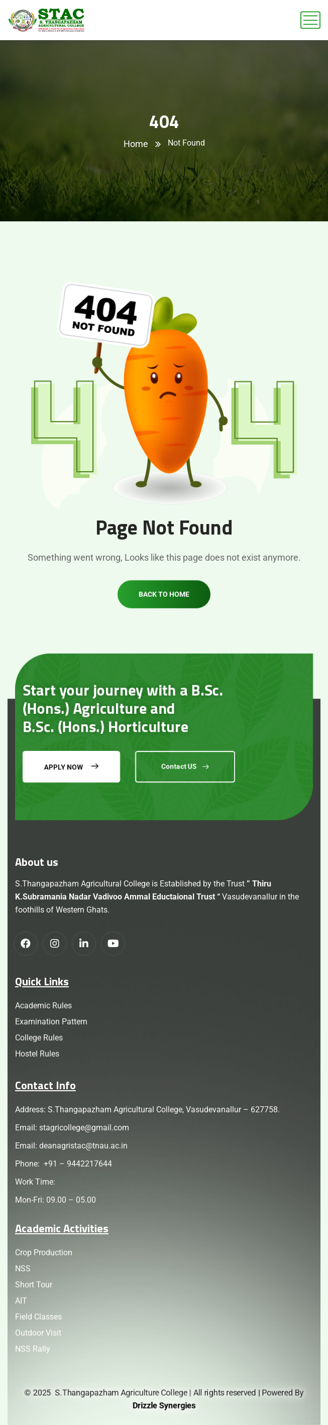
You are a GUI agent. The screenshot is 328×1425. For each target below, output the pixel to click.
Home (136, 144)
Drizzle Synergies (164, 1405)
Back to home (164, 614)
